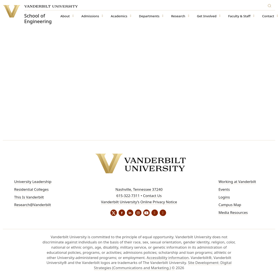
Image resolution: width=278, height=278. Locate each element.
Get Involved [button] (207, 16)
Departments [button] (149, 16)
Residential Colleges (31, 189)
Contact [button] (268, 16)
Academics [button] (119, 16)
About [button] (65, 16)
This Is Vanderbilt (29, 197)
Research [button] (178, 16)
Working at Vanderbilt (237, 181)
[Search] (270, 5)
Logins (224, 197)
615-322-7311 (128, 195)
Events (224, 189)
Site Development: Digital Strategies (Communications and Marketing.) (163, 265)
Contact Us (152, 195)
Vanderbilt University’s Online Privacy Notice (139, 201)
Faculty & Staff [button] (239, 16)
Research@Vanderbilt (32, 204)
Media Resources (233, 212)
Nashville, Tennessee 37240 (138, 189)
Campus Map (229, 204)
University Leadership (32, 181)
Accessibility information (168, 257)
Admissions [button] (90, 16)
